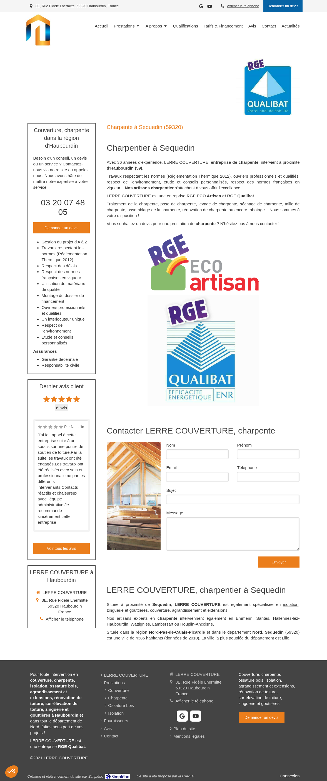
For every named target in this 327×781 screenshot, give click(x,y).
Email (171, 467)
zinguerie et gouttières (127, 610)
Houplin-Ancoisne (196, 624)
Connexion (290, 776)
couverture (160, 610)
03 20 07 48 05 (63, 207)
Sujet (171, 490)
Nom (170, 445)
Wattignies (140, 624)
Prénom (244, 445)
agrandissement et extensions (199, 610)
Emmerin (244, 618)
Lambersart (162, 624)
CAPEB (188, 776)
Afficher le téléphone (243, 6)
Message (174, 512)
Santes (262, 618)
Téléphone (247, 467)
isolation (290, 604)
